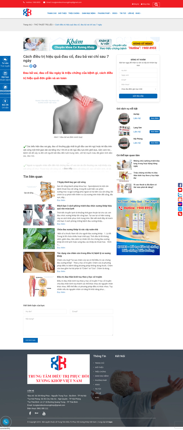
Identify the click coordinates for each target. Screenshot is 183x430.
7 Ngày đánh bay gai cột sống (71, 182)
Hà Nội (136, 114)
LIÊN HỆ (131, 13)
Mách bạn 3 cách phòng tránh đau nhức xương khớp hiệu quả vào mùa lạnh (84, 207)
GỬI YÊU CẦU (138, 96)
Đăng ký (136, 4)
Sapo (110, 422)
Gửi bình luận (30, 340)
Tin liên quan (32, 177)
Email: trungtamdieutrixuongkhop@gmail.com (62, 2)
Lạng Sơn (138, 127)
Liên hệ (30, 391)
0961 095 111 (42, 408)
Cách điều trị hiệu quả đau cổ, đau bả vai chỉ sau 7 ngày (66, 58)
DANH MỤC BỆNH (89, 13)
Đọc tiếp (68, 168)
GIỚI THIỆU (62, 13)
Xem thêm (155, 118)
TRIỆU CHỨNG (74, 13)
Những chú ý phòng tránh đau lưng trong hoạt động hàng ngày (147, 163)
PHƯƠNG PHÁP (104, 13)
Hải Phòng (138, 139)
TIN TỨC (123, 13)
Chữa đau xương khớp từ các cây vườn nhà (77, 229)
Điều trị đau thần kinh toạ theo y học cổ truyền (79, 277)
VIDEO (115, 13)
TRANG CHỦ (51, 13)
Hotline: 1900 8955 (31, 2)
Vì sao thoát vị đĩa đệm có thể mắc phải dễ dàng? (145, 186)
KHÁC (138, 13)
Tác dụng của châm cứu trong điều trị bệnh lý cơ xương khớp (84, 254)
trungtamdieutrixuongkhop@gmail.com (49, 405)
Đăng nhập (146, 4)
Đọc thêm (61, 200)
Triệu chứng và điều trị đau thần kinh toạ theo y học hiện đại (146, 175)
